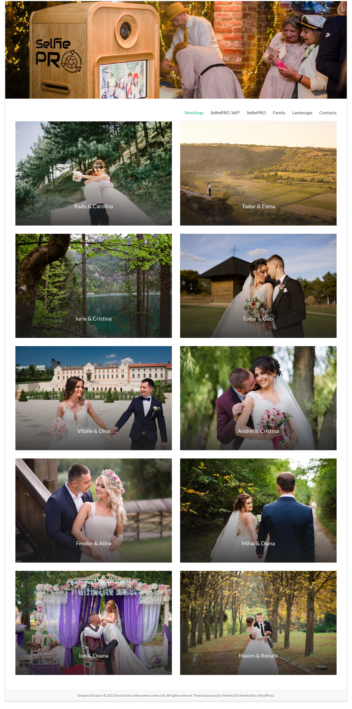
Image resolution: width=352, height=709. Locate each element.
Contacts (328, 112)
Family (279, 112)
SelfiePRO (256, 112)
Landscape (302, 112)
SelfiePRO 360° (225, 112)
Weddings (194, 112)
